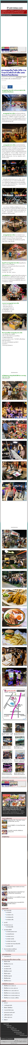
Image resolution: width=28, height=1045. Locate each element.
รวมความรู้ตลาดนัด (7, 818)
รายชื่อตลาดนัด (8, 1025)
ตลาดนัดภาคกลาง (10, 936)
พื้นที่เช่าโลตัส (7, 961)
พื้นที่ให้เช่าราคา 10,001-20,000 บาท (12, 993)
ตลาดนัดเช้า (8, 912)
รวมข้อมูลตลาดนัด (8, 1005)
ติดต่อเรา (6, 1019)
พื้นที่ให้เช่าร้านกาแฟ (8, 963)
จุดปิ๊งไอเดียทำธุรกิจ (8, 1014)
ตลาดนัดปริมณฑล (10, 934)
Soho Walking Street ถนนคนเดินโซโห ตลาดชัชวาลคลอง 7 (16, 903)
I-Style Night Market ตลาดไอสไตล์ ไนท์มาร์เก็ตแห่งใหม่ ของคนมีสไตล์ (16, 892)
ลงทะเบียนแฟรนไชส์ (15, 1030)
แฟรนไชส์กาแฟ (7, 956)
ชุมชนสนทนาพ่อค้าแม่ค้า (9, 1012)
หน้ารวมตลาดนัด (7, 910)
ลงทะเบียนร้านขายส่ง (23, 1035)
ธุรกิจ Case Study (10, 1027)
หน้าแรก (6, 1002)
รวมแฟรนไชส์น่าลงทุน (9, 1010)
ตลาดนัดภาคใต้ (9, 946)
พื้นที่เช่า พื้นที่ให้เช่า (8, 1007)
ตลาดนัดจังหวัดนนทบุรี (15, 78)
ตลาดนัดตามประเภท (8, 925)
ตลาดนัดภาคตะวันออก (11, 941)
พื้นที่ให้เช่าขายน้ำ (8, 971)
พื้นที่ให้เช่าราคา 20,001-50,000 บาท (12, 995)
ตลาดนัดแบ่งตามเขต (10, 950)
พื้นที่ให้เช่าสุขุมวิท (8, 976)
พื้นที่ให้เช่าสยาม (7, 980)
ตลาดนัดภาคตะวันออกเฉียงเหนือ (13, 943)
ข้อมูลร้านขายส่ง (14, 1029)
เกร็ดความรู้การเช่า (8, 1017)
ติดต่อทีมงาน (3, 1039)
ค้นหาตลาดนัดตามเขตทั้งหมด (10, 949)
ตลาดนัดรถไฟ (7, 966)
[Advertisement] (14, 32)
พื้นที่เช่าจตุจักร (7, 973)
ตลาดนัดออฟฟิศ (9, 926)
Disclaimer (25, 1041)
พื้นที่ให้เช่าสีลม (7, 978)
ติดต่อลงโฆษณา (10, 1039)
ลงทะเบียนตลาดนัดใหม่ (18, 1032)
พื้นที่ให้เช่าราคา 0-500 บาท (10, 985)
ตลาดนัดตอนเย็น (9, 917)
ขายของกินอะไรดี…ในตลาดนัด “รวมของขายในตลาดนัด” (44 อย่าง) (16, 821)
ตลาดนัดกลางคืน (6, 78)
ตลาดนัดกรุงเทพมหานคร (11, 931)
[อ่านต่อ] (21, 813)
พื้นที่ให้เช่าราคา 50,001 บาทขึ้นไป (11, 997)
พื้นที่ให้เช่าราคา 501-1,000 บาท (11, 988)
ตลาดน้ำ (6, 922)
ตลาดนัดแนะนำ (6, 885)
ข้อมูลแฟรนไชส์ (6, 1024)
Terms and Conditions (18, 1041)
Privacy (4, 1041)
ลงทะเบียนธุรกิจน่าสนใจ (20, 1034)
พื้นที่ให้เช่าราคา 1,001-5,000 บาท (11, 990)
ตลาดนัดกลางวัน (9, 914)
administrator (19, 77)
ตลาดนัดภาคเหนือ (10, 938)
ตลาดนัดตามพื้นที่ (7, 929)
